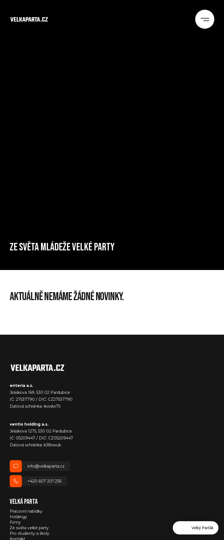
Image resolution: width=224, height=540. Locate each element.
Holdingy (18, 516)
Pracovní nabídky (26, 511)
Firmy (15, 522)
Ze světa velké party (29, 527)
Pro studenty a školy (29, 533)
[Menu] (206, 18)
